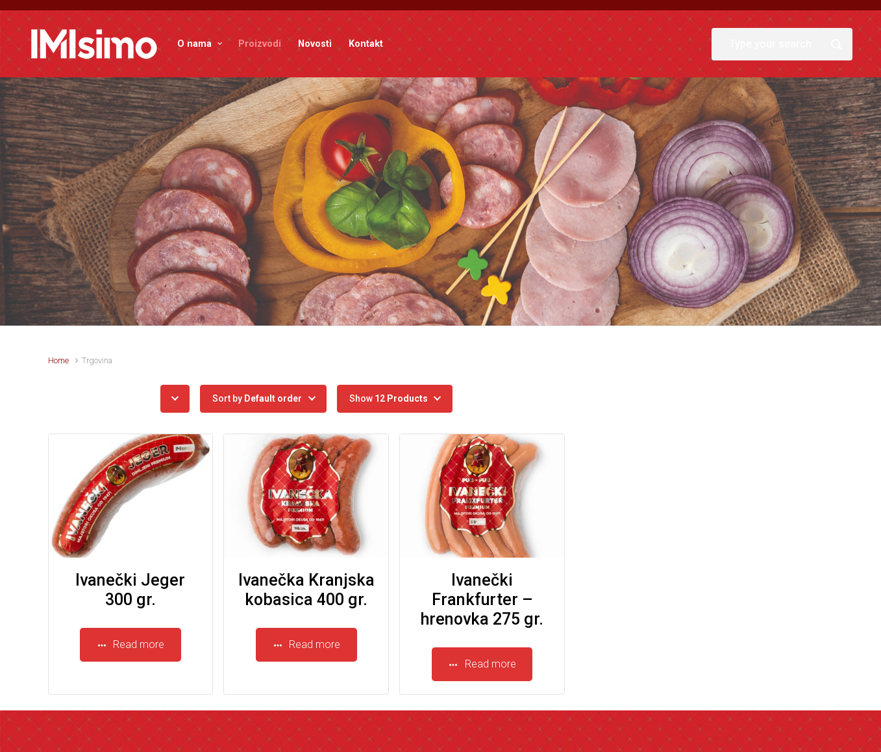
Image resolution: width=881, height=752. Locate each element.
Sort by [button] (257, 398)
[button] (175, 399)
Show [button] (388, 398)
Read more (131, 644)
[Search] (782, 44)
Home (58, 360)
